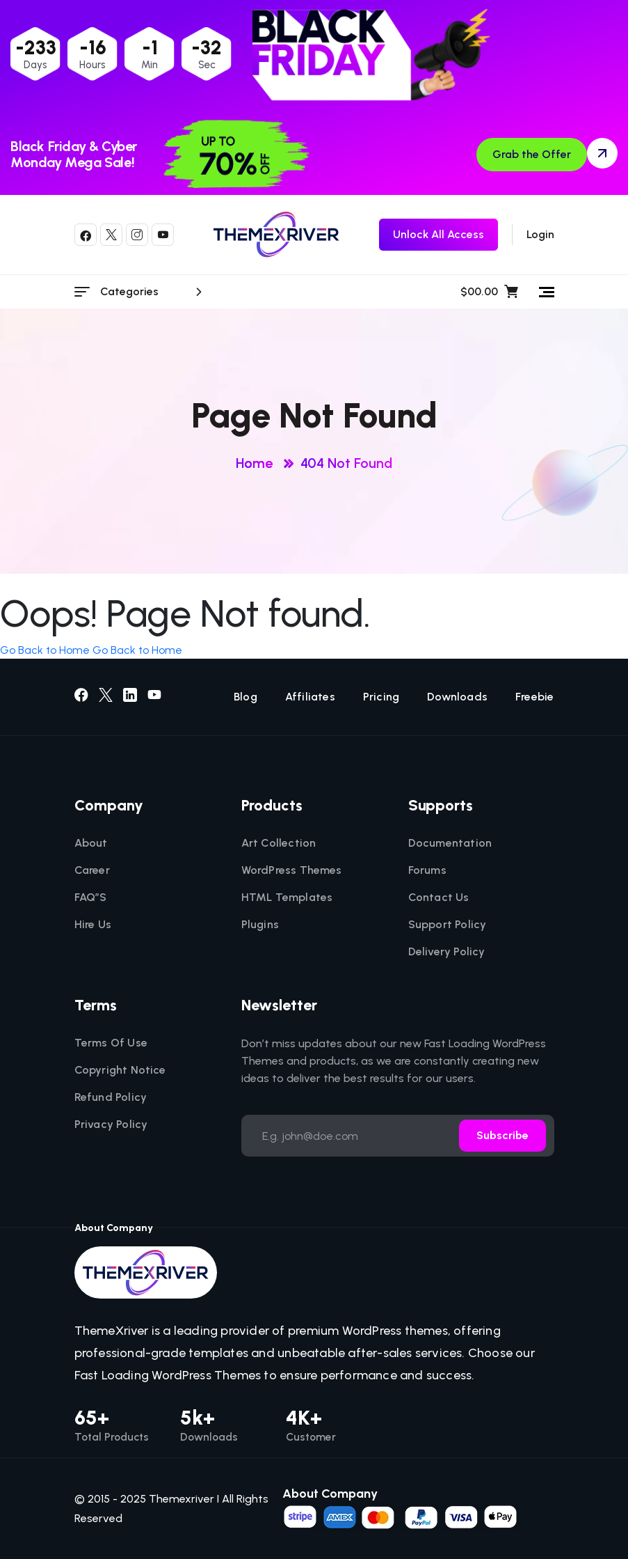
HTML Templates (287, 897)
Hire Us (92, 924)
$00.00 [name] (489, 292)
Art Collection (278, 843)
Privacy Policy (111, 1124)
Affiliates (310, 697)
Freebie (534, 697)
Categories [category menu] (153, 292)
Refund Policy (110, 1097)
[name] (401, 1516)
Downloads (457, 697)
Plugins (260, 924)
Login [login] (540, 234)
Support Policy (447, 924)
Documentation (450, 843)
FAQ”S (90, 897)
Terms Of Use (110, 1043)
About (91, 843)
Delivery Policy (446, 951)
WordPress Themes (291, 870)
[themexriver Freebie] (438, 235)
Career (92, 870)
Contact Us (438, 897)
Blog (245, 697)
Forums (427, 870)
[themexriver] (276, 235)
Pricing (381, 697)
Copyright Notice (120, 1070)
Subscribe (502, 1135)
